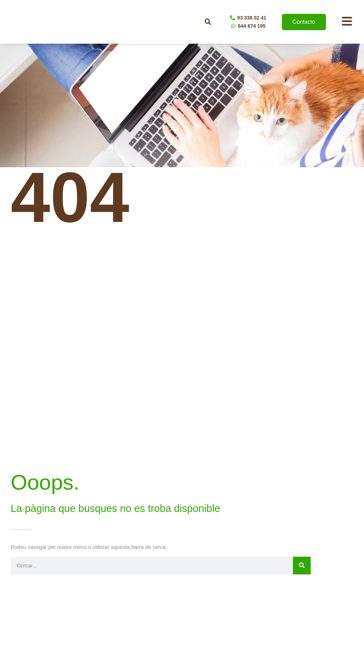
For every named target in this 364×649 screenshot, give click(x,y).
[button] (208, 22)
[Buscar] (302, 565)
